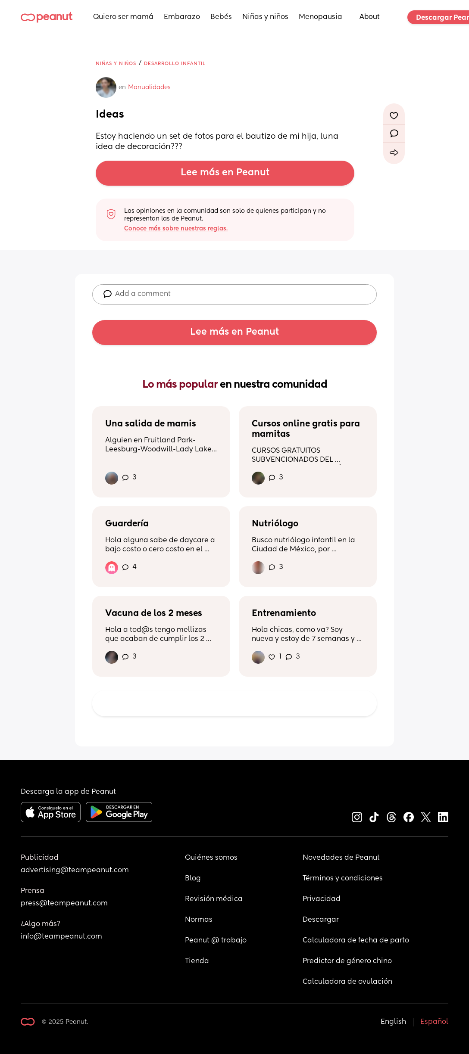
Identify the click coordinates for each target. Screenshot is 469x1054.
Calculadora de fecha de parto (356, 940)
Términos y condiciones (343, 878)
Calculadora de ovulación (347, 982)
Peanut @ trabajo (216, 940)
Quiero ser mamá (123, 17)
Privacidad (322, 899)
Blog (193, 878)
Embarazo (182, 17)
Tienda (197, 961)
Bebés (221, 17)
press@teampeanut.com (64, 903)
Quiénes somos (211, 858)
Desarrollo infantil (175, 63)
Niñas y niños (265, 17)
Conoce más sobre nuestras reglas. (176, 229)
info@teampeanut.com (61, 936)
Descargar (321, 920)
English (393, 1022)
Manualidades (149, 87)
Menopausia (320, 17)
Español (434, 1022)
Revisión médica (214, 899)
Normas (199, 920)
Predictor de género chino (347, 961)
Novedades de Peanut (341, 858)
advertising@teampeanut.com (75, 870)
